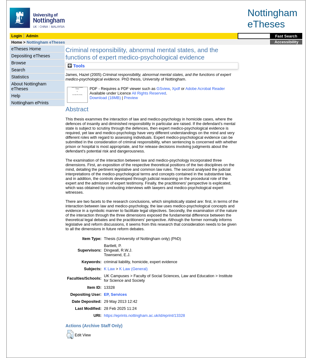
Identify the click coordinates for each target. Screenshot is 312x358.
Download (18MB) (105, 97)
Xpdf (176, 88)
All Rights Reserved (149, 93)
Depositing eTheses (30, 55)
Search (18, 69)
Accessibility (286, 42)
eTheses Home (26, 48)
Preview (131, 97)
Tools (76, 65)
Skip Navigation (20, 3)
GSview (163, 88)
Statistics (20, 76)
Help (15, 95)
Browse (18, 62)
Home (16, 42)
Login (16, 36)
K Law (109, 269)
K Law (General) (133, 269)
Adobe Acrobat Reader (205, 88)
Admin (32, 36)
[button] (69, 334)
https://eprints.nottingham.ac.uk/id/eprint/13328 (144, 315)
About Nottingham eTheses (28, 86)
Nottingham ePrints (29, 102)
